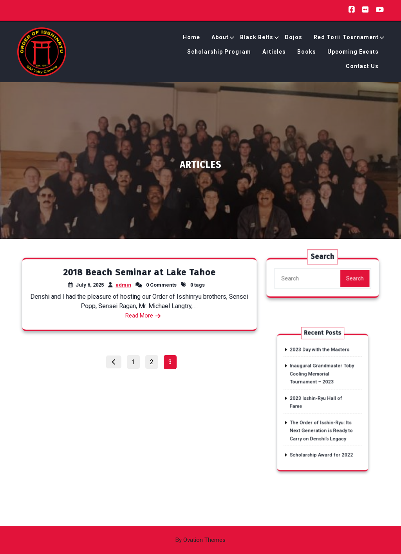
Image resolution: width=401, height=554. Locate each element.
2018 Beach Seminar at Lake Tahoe (139, 272)
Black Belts (256, 38)
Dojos (293, 38)
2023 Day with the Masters (320, 359)
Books (306, 53)
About (220, 38)
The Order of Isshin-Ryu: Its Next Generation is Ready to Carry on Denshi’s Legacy (321, 421)
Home (191, 38)
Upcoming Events (353, 53)
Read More (139, 314)
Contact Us (362, 67)
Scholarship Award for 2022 (321, 439)
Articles (274, 53)
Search (353, 280)
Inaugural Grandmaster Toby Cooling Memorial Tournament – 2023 (322, 378)
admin (123, 285)
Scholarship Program (219, 53)
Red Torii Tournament (346, 38)
